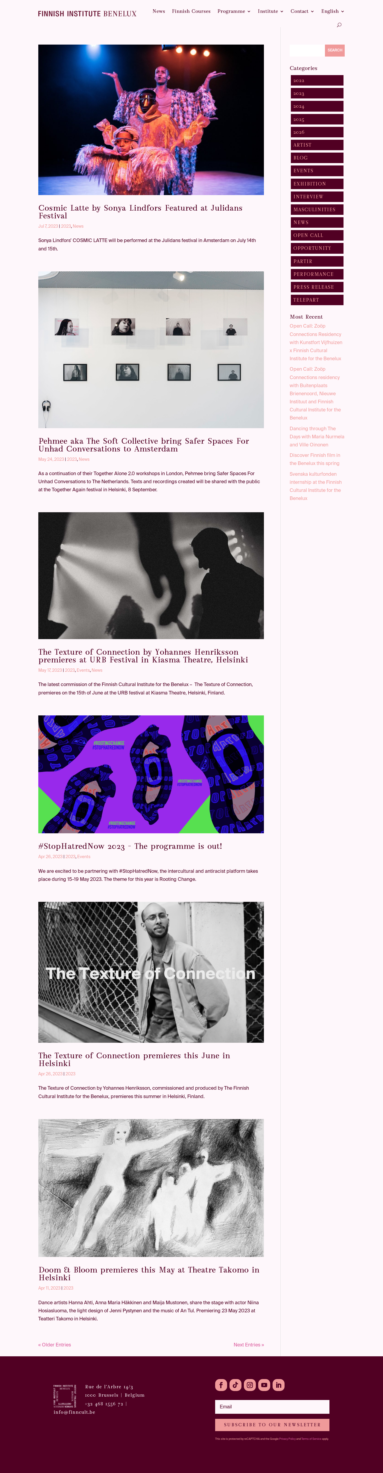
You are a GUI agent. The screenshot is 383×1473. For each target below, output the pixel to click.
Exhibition (309, 184)
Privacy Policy (287, 1439)
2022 (298, 80)
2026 (299, 132)
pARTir (302, 261)
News (158, 11)
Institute (268, 11)
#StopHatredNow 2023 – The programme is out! (130, 846)
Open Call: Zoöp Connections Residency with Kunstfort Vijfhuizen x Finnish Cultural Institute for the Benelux (316, 342)
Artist (302, 145)
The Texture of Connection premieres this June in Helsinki (134, 1059)
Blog (300, 158)
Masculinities (314, 209)
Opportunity (312, 248)
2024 (298, 106)
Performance (313, 274)
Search (335, 50)
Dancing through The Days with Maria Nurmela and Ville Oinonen (317, 437)
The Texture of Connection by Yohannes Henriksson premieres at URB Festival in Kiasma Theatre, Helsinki (143, 656)
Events (83, 670)
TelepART (306, 300)
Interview (308, 197)
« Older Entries (54, 1345)
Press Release (313, 287)
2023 (66, 226)
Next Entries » (249, 1345)
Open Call (308, 235)
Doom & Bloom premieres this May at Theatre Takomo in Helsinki (148, 1273)
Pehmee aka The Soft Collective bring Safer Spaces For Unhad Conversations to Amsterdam (143, 445)
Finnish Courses (191, 11)
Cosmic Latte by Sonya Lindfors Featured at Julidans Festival (140, 212)
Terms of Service (311, 1439)
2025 (298, 119)
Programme (231, 11)
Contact (299, 11)
